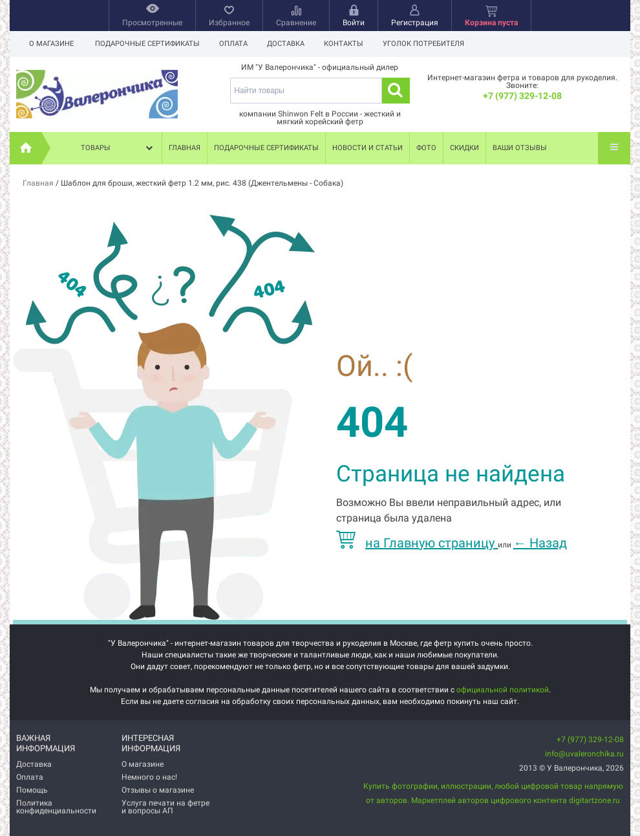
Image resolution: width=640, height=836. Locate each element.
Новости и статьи (367, 148)
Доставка (289, 43)
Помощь (32, 790)
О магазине (51, 43)
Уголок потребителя (431, 43)
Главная (184, 148)
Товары (118, 148)
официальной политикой (502, 689)
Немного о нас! (149, 777)
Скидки (464, 148)
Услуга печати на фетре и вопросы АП (165, 806)
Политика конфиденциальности (56, 806)
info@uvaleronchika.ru (584, 753)
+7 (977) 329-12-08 (522, 96)
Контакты (349, 43)
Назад (540, 543)
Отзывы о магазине (158, 790)
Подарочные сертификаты (147, 43)
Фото (426, 148)
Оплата (235, 43)
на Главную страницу (417, 543)
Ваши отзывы (520, 148)
